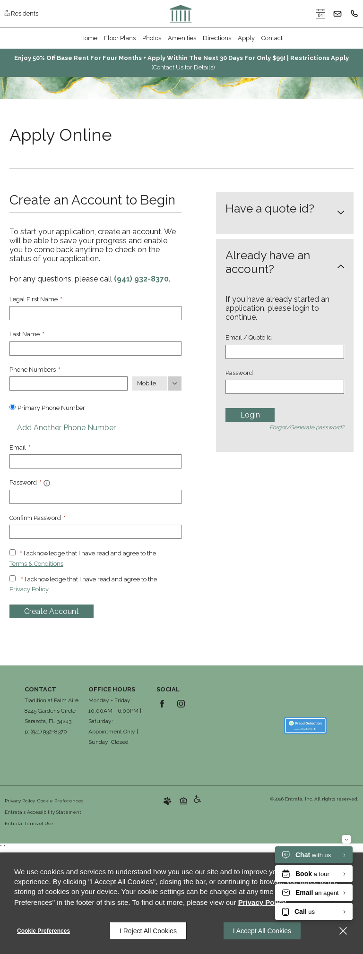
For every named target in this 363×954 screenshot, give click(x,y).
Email (20, 447)
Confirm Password (37, 517)
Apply (246, 38)
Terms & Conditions (36, 563)
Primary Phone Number (51, 407)
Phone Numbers (34, 369)
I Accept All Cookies (262, 931)
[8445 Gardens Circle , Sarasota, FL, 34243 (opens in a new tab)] (50, 716)
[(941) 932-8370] (354, 13)
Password (239, 372)
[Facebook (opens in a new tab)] (162, 703)
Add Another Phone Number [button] (62, 427)
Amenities (182, 38)
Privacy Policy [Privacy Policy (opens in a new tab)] (29, 589)
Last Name (26, 334)
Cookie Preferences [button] (60, 800)
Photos (151, 38)
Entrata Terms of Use (29, 823)
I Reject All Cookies (148, 931)
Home (88, 38)
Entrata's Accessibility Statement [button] (43, 812)
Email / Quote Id (248, 337)
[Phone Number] (68, 383)
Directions (217, 38)
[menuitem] (89, 38)
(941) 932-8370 (141, 278)
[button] (320, 13)
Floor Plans (120, 38)
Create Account (51, 611)
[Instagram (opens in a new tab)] (181, 703)
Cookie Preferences (43, 931)
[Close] (343, 931)
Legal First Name (35, 299)
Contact (272, 38)
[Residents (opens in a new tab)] (21, 13)
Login (250, 414)
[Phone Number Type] (157, 383)
